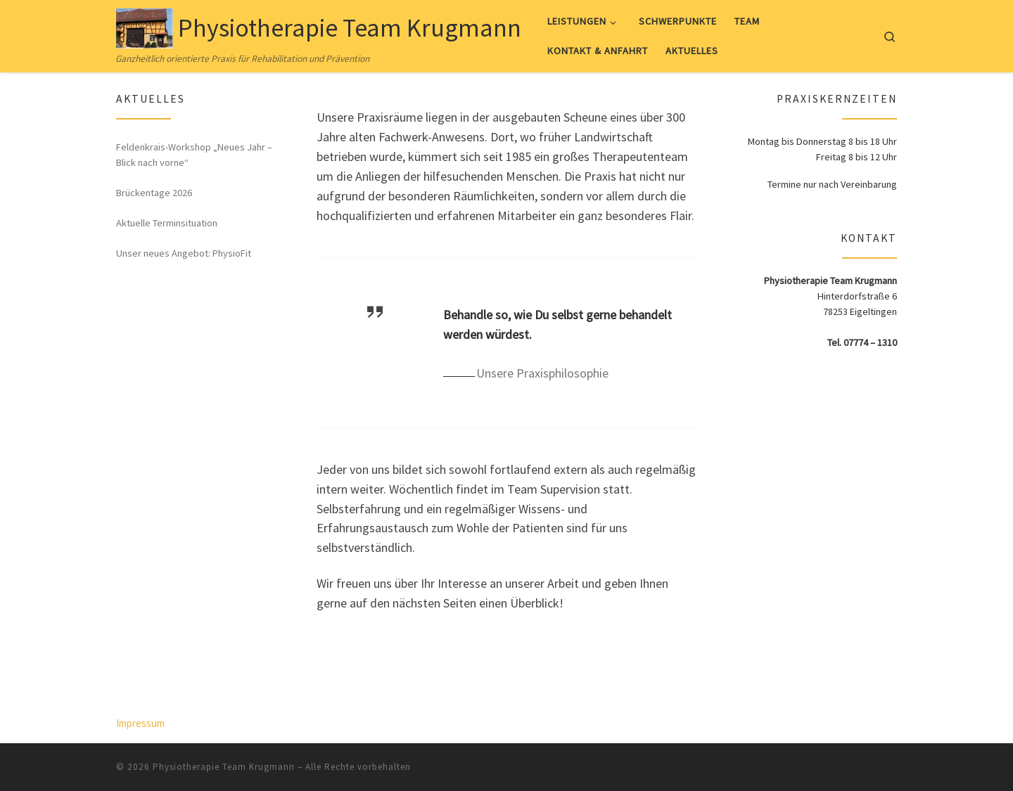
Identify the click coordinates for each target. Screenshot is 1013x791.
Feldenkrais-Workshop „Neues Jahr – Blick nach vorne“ (194, 155)
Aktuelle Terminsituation (166, 223)
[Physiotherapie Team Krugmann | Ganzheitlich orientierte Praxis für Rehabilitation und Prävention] (144, 25)
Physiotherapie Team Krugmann (224, 767)
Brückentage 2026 (154, 192)
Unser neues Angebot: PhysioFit (183, 253)
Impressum (140, 723)
